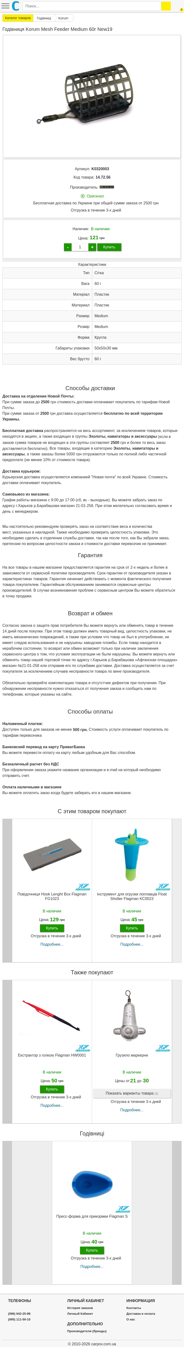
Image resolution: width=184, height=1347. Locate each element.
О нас (130, 1319)
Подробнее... (51, 944)
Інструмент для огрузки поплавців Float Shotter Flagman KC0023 (132, 896)
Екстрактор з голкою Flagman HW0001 (52, 1055)
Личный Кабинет (80, 1313)
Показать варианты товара (132, 1093)
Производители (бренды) (87, 1331)
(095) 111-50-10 (19, 1319)
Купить (109, 247)
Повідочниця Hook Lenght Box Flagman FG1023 (51, 896)
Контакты (133, 1308)
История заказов (80, 1308)
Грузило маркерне (132, 1055)
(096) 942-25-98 (19, 1313)
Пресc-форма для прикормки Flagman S (92, 1216)
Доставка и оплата (140, 1313)
